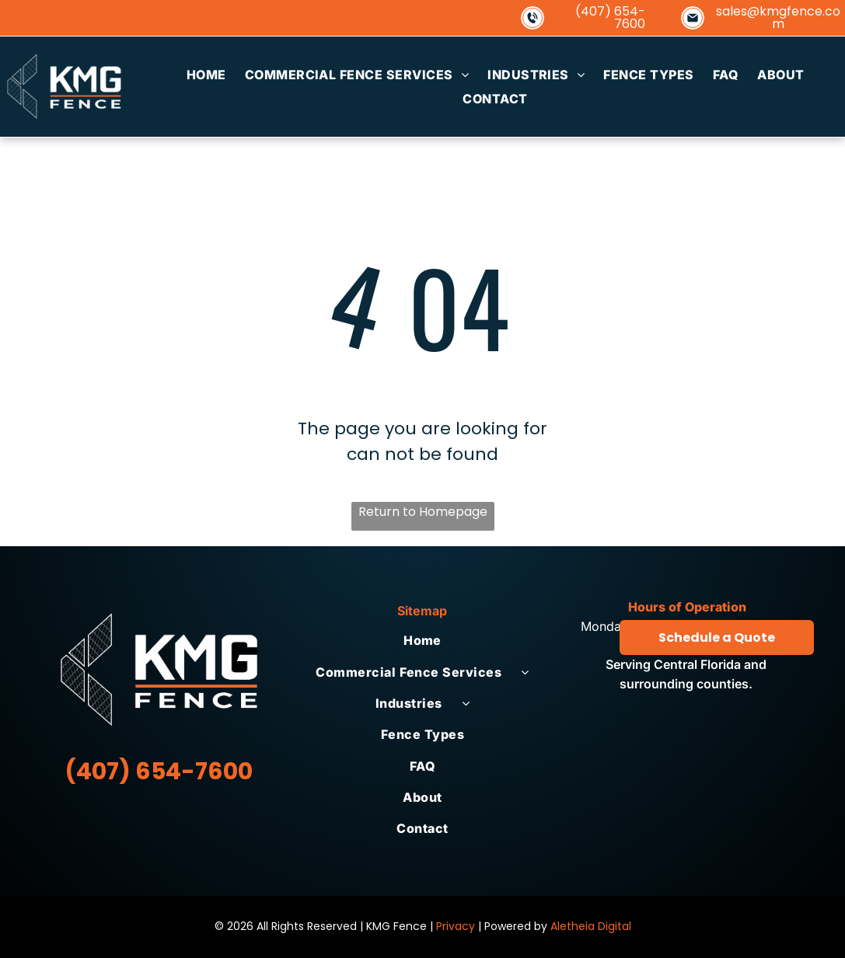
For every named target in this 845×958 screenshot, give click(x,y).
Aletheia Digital (590, 926)
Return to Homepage (422, 512)
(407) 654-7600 (610, 17)
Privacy (455, 926)
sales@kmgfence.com (778, 17)
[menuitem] (206, 74)
